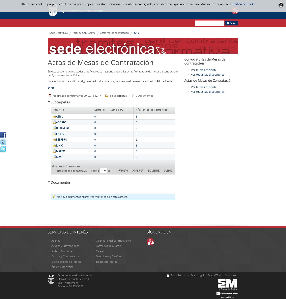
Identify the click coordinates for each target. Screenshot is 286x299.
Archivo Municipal (61, 251)
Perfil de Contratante (84, 32)
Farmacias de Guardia (108, 246)
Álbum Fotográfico (62, 267)
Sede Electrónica (58, 32)
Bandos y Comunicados (65, 256)
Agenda (55, 240)
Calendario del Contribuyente (113, 240)
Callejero (101, 251)
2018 (136, 32)
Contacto (230, 275)
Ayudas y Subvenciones (65, 246)
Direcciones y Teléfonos (110, 256)
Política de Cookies (244, 4)
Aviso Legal (197, 275)
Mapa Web (214, 275)
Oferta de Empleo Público (66, 261)
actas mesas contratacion (114, 32)
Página (95, 171)
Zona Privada (178, 275)
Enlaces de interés (106, 261)
